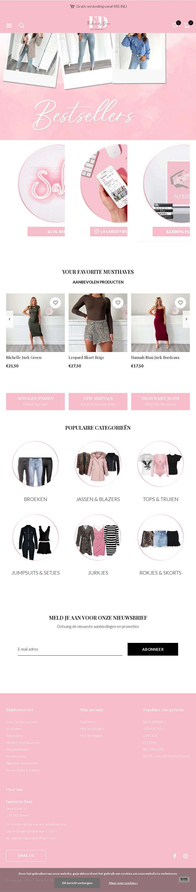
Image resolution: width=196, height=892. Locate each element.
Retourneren (14, 736)
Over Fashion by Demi (22, 722)
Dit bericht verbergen (77, 883)
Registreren (88, 722)
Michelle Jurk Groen (23, 357)
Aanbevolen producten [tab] (98, 282)
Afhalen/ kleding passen (23, 742)
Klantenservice (16, 756)
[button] (10, 25)
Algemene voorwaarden (22, 763)
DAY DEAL (150, 736)
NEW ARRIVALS (154, 722)
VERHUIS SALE (154, 729)
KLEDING (150, 742)
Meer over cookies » (123, 883)
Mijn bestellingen (92, 729)
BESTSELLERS (153, 749)
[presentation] (9, 319)
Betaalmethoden (17, 749)
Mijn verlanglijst (91, 736)
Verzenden (13, 729)
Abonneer (153, 649)
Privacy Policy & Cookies (23, 770)
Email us (26, 856)
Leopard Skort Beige (86, 357)
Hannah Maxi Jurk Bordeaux (155, 357)
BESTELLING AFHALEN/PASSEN (166, 756)
